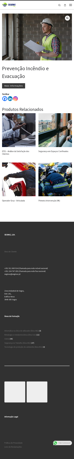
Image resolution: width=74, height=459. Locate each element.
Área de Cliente (10, 251)
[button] (67, 18)
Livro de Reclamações (13, 447)
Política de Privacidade (13, 443)
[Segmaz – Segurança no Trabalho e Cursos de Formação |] (9, 4)
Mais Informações (13, 86)
